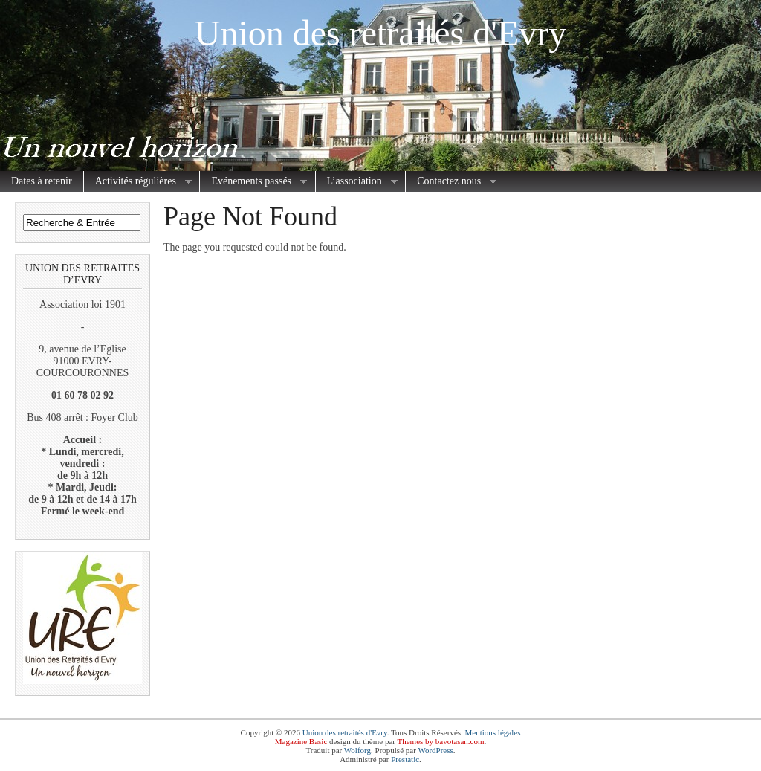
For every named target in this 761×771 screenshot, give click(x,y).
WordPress (435, 750)
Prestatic (405, 759)
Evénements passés (253, 181)
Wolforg (357, 750)
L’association (357, 181)
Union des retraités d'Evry (381, 33)
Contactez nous (451, 181)
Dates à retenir (41, 181)
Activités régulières (138, 181)
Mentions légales (493, 732)
